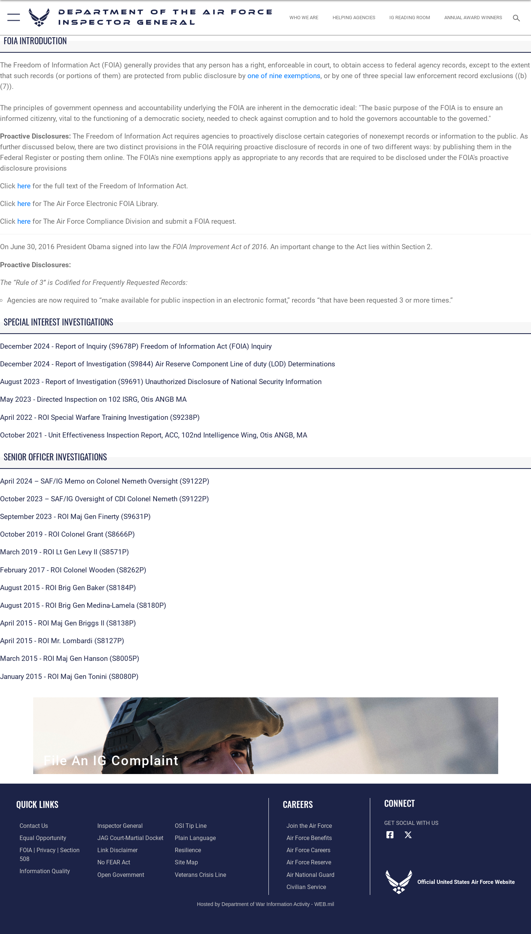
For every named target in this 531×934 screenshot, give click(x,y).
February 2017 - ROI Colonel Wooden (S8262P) (73, 570)
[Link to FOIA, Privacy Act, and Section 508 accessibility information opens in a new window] (50, 849)
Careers (298, 804)
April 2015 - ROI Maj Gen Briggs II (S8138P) (68, 623)
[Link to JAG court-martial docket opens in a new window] (128, 825)
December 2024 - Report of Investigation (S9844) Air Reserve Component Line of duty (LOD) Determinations (167, 364)
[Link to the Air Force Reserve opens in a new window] (304, 861)
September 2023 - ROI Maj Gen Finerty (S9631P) (75, 516)
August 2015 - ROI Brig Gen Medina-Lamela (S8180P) (83, 605)
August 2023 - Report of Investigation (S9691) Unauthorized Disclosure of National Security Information (161, 381)
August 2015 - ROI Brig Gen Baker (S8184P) (68, 587)
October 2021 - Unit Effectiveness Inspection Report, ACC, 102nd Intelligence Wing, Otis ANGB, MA (153, 435)
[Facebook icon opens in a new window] (389, 834)
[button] (12, 17)
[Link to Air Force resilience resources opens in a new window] (188, 837)
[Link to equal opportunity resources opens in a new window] (38, 837)
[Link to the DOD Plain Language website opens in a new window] (194, 825)
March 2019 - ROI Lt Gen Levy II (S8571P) (64, 552)
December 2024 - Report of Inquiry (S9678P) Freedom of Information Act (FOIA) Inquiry (136, 346)
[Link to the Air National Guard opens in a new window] (305, 874)
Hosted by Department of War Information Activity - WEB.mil (265, 903)
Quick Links (37, 804)
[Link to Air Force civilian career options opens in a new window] (301, 885)
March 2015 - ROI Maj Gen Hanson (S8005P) (69, 658)
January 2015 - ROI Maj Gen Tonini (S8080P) (69, 676)
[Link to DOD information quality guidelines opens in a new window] (39, 861)
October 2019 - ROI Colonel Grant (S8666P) (67, 534)
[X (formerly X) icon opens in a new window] (408, 834)
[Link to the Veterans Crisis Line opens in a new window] (201, 861)
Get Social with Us (411, 823)
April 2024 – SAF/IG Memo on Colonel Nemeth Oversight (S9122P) (104, 481)
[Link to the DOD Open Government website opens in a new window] (118, 861)
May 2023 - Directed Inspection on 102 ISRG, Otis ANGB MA (93, 399)
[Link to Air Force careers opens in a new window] (304, 849)
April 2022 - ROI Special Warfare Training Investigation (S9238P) (100, 417)
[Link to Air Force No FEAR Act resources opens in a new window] (112, 849)
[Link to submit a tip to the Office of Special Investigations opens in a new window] (111, 874)
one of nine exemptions (283, 76)
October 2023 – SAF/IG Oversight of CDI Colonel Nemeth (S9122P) (104, 499)
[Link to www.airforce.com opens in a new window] (305, 825)
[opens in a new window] (304, 17)
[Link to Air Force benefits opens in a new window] (305, 837)
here (24, 186)
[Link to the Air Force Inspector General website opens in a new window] (38, 874)
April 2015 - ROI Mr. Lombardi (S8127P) (62, 641)
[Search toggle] (517, 17)
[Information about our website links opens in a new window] (115, 837)
